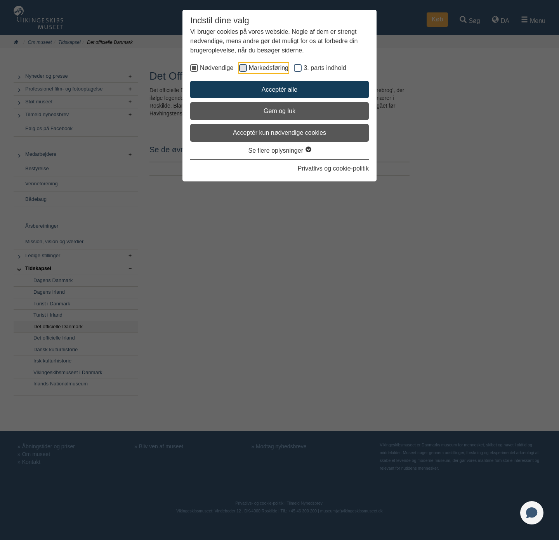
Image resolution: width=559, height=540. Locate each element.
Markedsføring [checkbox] (268, 67)
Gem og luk (279, 111)
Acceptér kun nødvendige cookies (279, 132)
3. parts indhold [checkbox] (325, 67)
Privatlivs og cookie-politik (333, 168)
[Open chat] (531, 512)
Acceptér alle (280, 89)
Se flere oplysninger (279, 150)
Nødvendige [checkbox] (216, 67)
